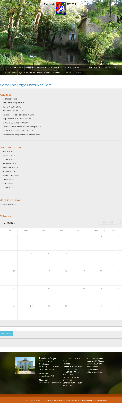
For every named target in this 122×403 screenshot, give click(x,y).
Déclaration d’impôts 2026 (13, 103)
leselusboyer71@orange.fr (50, 383)
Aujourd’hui (107, 222)
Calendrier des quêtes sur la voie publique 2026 (22, 127)
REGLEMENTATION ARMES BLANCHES (19, 131)
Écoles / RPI (10, 73)
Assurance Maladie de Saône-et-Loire (18, 115)
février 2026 (7, 156)
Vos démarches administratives (32, 68)
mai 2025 (6, 183)
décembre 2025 (9, 163)
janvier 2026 (7, 159)
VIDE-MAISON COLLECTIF (14, 111)
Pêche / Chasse (73, 73)
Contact (47, 73)
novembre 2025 (9, 167)
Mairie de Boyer (34, 400)
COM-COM (53, 68)
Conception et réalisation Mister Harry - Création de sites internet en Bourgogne (74, 400)
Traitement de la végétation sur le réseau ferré (21, 135)
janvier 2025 (7, 187)
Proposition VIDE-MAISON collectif (17, 119)
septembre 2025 (9, 175)
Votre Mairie (10, 68)
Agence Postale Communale (30, 73)
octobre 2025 (8, 171)
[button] (2, 35)
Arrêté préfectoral (10, 99)
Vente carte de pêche (70, 68)
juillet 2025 (7, 179)
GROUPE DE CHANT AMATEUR (16, 123)
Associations (58, 73)
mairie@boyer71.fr (46, 376)
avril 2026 (6, 152)
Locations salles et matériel (92, 68)
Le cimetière (110, 68)
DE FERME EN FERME (12, 107)
